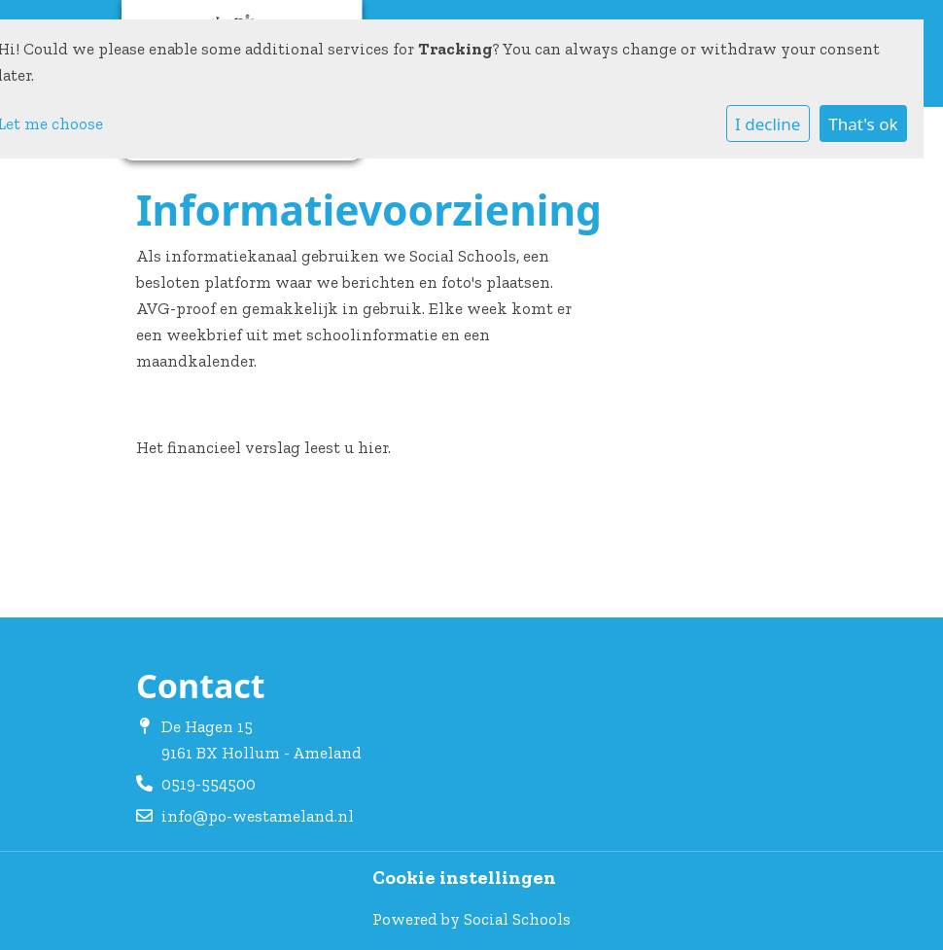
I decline (767, 124)
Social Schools (517, 919)
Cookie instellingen (464, 878)
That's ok (862, 124)
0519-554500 (208, 783)
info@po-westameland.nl (257, 816)
